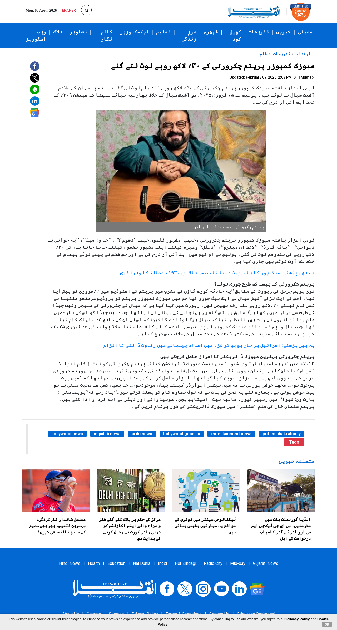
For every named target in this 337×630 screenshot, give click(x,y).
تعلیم (163, 32)
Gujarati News (265, 563)
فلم (263, 54)
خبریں (283, 32)
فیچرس (211, 32)
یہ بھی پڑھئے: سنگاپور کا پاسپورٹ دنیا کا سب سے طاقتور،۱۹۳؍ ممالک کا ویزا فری (217, 272)
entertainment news (231, 433)
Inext (162, 563)
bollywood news (67, 433)
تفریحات (259, 32)
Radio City (213, 563)
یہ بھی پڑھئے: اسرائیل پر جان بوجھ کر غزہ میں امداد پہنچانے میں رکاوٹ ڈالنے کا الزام (209, 345)
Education (116, 563)
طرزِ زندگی (189, 35)
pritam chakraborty (281, 433)
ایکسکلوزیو (134, 32)
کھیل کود (235, 35)
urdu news (142, 433)
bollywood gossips (181, 433)
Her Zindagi (185, 563)
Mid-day (237, 563)
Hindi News (69, 563)
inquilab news (107, 433)
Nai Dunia (141, 563)
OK (327, 624)
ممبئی (305, 32)
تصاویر (78, 32)
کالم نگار (106, 35)
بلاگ (57, 32)
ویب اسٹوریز (36, 35)
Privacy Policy (298, 619)
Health (94, 563)
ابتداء (302, 54)
